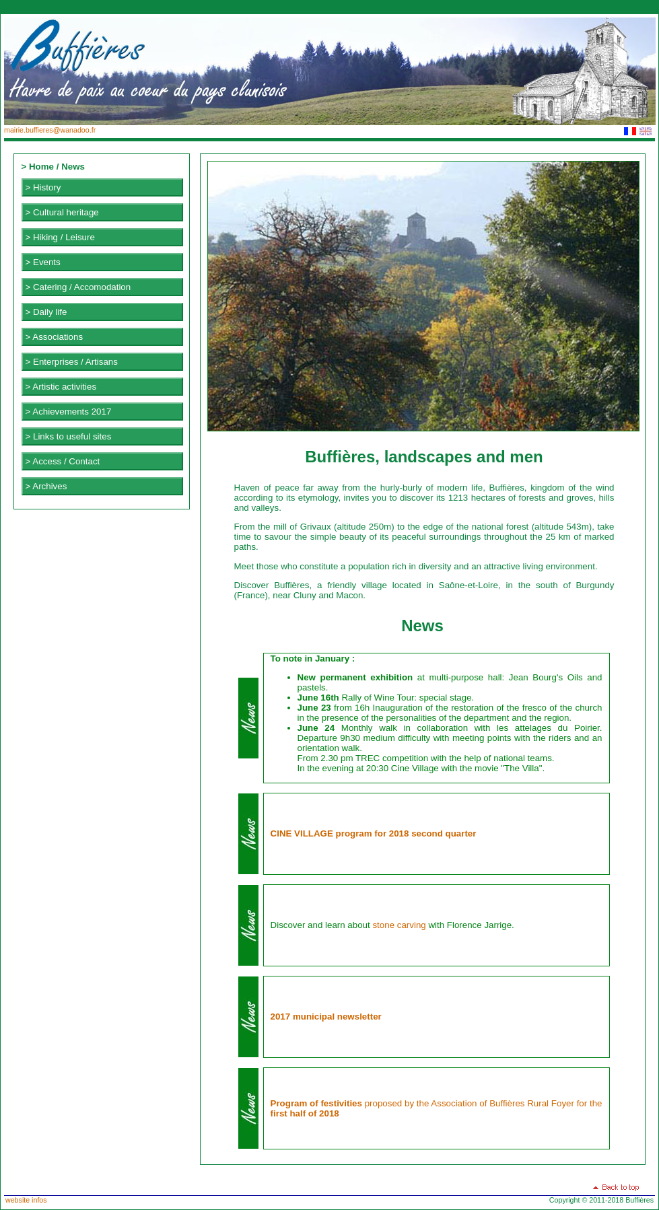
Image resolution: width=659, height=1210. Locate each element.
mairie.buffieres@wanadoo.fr (50, 130)
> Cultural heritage (62, 212)
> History (43, 187)
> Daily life (46, 312)
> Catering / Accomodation (78, 287)
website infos (26, 1200)
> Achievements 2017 (69, 411)
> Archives (46, 486)
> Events (43, 262)
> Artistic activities (61, 387)
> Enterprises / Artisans (72, 362)
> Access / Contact (63, 461)
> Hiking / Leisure (60, 237)
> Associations (54, 337)
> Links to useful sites (69, 436)
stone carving (398, 925)
